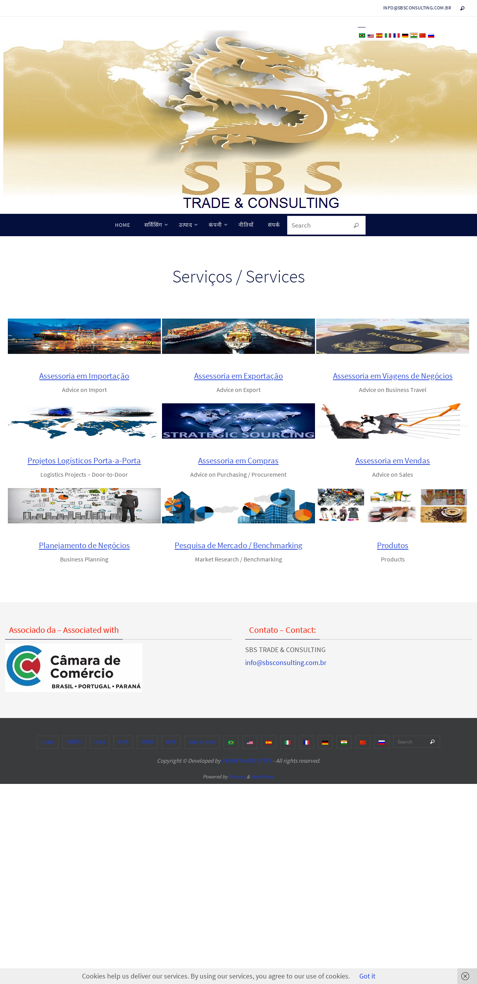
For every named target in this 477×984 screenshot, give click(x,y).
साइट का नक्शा (230, 742)
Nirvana (237, 776)
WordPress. (263, 776)
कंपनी (151, 742)
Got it (367, 975)
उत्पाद (127, 742)
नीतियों (175, 742)
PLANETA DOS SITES (246, 760)
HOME (75, 742)
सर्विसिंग (102, 742)
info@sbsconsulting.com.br (417, 8)
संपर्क (199, 742)
